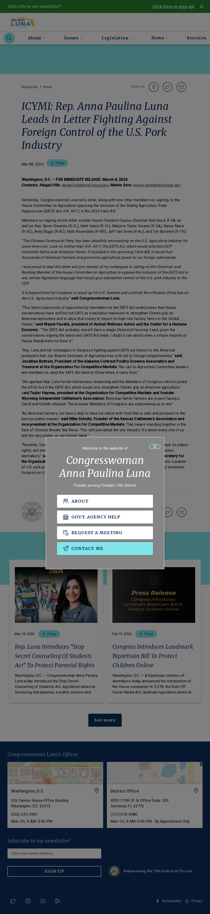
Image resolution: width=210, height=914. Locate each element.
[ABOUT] (105, 501)
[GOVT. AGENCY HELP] (105, 517)
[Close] (154, 446)
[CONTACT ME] (105, 548)
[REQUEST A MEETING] (105, 532)
